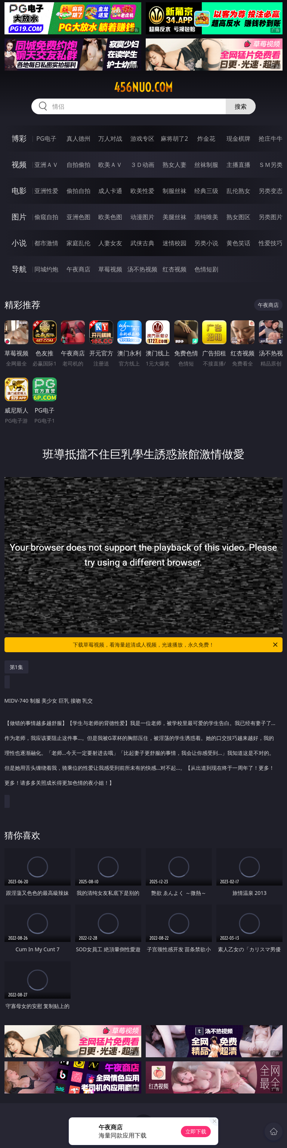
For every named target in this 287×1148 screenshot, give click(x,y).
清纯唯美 (206, 217)
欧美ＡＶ (110, 165)
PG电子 (46, 138)
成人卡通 (110, 191)
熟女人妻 (174, 165)
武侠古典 (142, 243)
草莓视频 (110, 269)
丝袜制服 (206, 165)
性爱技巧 (271, 243)
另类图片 (271, 217)
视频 (19, 164)
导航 (19, 269)
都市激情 (46, 243)
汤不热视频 (142, 269)
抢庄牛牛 (271, 138)
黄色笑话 (238, 243)
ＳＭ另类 (271, 165)
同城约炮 (46, 269)
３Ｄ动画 (142, 165)
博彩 (19, 138)
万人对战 (110, 138)
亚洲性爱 (46, 191)
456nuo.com (143, 87)
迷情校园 (174, 243)
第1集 (16, 667)
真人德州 (78, 138)
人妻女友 (110, 243)
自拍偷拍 (78, 165)
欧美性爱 (142, 191)
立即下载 (195, 1131)
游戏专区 (142, 138)
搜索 (241, 106)
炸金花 (206, 138)
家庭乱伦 (78, 243)
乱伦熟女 (238, 191)
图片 (19, 217)
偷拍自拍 (78, 191)
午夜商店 (78, 269)
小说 (19, 243)
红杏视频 (174, 269)
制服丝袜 (174, 191)
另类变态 (271, 191)
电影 (19, 191)
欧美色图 (110, 217)
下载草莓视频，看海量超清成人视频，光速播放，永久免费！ (176, 644)
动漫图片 (142, 217)
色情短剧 (206, 269)
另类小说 (206, 243)
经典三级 (206, 191)
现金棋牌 (238, 138)
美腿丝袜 (174, 217)
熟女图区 (238, 217)
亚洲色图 (78, 217)
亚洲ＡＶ (46, 165)
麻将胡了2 (174, 138)
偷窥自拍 (46, 217)
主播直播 (238, 165)
